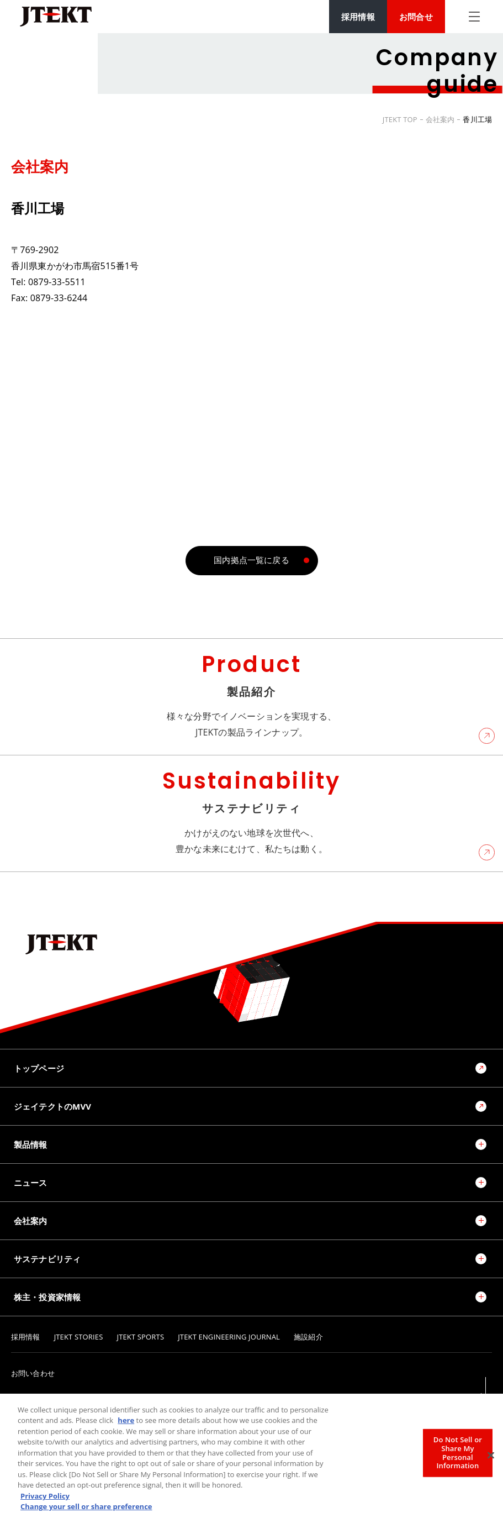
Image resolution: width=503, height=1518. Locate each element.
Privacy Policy (45, 1498)
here (126, 1422)
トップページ (39, 1068)
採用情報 (358, 16)
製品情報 (30, 1144)
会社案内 (440, 119)
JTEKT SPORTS (141, 1337)
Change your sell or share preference (86, 1508)
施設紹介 (308, 1337)
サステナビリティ (47, 1258)
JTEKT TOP (400, 119)
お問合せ (416, 16)
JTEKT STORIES (78, 1337)
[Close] (491, 1457)
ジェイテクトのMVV (52, 1106)
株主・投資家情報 (47, 1296)
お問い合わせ (33, 1373)
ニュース (30, 1182)
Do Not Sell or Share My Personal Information (457, 1454)
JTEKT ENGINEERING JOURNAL (229, 1337)
